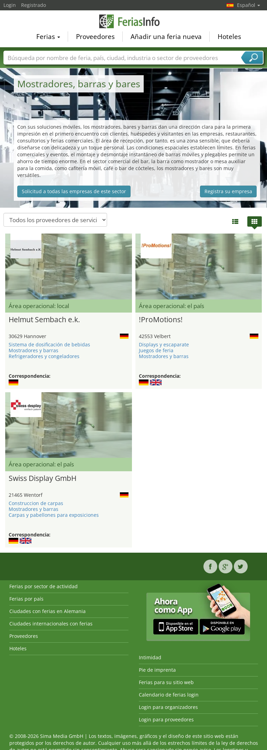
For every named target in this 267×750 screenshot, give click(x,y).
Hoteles (229, 37)
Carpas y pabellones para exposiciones (54, 515)
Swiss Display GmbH (42, 478)
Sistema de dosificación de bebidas (49, 344)
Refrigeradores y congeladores (44, 356)
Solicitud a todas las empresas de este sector (74, 191)
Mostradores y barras (33, 350)
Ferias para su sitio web (166, 682)
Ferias (48, 37)
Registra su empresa (228, 191)
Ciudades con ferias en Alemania (47, 611)
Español (248, 5)
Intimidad (150, 657)
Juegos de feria (156, 350)
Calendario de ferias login (169, 694)
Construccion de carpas (36, 503)
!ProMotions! (161, 319)
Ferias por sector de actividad (43, 586)
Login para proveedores (166, 719)
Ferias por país (26, 598)
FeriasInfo (133, 22)
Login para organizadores (168, 707)
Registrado (33, 5)
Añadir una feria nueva (166, 37)
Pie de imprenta (157, 670)
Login (9, 5)
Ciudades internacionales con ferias (51, 623)
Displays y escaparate (164, 344)
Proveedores (95, 37)
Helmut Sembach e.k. (44, 319)
